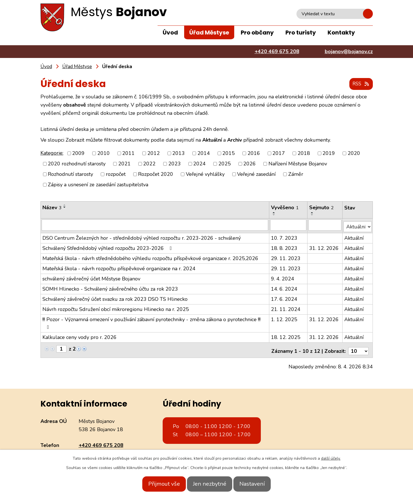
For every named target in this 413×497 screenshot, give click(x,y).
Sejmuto (321, 207)
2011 (128, 153)
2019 (328, 153)
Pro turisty (300, 32)
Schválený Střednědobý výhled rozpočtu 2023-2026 (108, 246)
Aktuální (354, 236)
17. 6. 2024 (285, 297)
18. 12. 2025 (286, 335)
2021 (124, 164)
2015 (228, 153)
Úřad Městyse (209, 32)
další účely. (331, 458)
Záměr (295, 174)
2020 (354, 153)
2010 (103, 153)
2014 (203, 153)
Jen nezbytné (209, 484)
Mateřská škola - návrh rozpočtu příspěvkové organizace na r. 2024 (118, 266)
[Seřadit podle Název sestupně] (65, 207)
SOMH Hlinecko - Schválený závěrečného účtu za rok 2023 (110, 287)
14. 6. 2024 (285, 287)
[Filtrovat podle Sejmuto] (325, 225)
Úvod (170, 32)
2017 (278, 153)
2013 (178, 153)
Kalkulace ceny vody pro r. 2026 (79, 335)
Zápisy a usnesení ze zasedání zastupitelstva (98, 184)
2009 (78, 153)
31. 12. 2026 (324, 246)
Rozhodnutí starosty (70, 174)
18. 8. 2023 (285, 246)
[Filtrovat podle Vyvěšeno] (289, 225)
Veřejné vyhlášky (205, 174)
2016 (254, 153)
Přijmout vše (158, 484)
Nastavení (258, 484)
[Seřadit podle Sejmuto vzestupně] (312, 213)
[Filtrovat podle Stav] (358, 225)
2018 (304, 153)
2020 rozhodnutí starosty (77, 164)
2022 (149, 164)
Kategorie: (51, 153)
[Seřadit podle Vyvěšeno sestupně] (275, 215)
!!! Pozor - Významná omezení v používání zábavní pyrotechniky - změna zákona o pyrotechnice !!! (151, 321)
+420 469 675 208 (101, 441)
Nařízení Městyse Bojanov (297, 164)
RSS (359, 84)
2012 (153, 153)
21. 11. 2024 (286, 307)
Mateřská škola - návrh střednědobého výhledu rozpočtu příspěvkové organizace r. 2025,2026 (150, 256)
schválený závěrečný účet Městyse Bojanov (91, 277)
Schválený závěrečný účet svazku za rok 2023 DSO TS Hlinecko (115, 297)
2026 (249, 164)
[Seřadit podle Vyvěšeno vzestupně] (275, 213)
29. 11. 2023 (286, 256)
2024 (199, 164)
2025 (224, 164)
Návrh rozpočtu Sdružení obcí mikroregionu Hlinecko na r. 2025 (115, 307)
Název (52, 207)
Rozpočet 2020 (155, 174)
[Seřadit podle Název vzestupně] (65, 205)
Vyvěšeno (285, 207)
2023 (174, 164)
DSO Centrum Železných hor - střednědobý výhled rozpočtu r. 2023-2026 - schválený (141, 236)
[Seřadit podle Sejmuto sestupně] (312, 215)
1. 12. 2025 (285, 317)
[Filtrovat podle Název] (155, 225)
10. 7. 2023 (285, 236)
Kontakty (341, 32)
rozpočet (116, 174)
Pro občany (257, 32)
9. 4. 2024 (283, 277)
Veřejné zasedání (256, 174)
